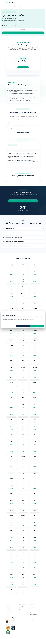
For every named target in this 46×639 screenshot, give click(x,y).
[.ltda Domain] (34, 450)
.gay (11, 391)
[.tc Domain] (23, 554)
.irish (23, 421)
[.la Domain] (11, 435)
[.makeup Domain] (23, 458)
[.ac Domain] (11, 273)
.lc (34, 435)
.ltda (34, 450)
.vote (11, 576)
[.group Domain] (34, 398)
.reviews (23, 517)
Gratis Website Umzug (34, 618)
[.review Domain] (11, 517)
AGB (30, 612)
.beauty (23, 295)
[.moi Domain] (11, 465)
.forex (11, 384)
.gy (11, 406)
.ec (34, 361)
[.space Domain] (11, 310)
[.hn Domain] (34, 406)
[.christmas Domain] (34, 332)
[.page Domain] (23, 487)
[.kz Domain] (23, 265)
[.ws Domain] (34, 583)
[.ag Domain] (23, 280)
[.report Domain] (23, 509)
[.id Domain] (23, 413)
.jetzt (34, 421)
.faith (11, 376)
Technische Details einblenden (23, 132)
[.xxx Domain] (11, 591)
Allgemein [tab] (10, 119)
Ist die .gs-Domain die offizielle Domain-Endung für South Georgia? (23, 246)
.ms (11, 472)
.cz (34, 347)
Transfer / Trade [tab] (24, 119)
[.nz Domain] (34, 480)
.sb (34, 517)
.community (34, 339)
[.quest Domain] (11, 509)
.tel (34, 554)
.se (23, 524)
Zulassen (37, 326)
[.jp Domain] (23, 428)
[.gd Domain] (23, 391)
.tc (23, 554)
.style (34, 546)
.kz (23, 265)
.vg (23, 568)
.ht (11, 413)
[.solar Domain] (34, 539)
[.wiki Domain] (23, 583)
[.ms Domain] (11, 472)
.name (11, 480)
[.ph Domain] (23, 495)
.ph (23, 495)
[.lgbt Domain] (11, 443)
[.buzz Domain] (23, 302)
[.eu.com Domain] (23, 369)
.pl (34, 495)
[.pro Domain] (23, 502)
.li (23, 443)
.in (34, 413)
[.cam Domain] (23, 310)
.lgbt (11, 443)
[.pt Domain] (34, 502)
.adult (23, 273)
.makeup (23, 458)
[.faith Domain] (11, 376)
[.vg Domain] (23, 568)
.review (11, 517)
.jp (23, 428)
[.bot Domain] (11, 302)
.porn (11, 502)
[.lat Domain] (23, 435)
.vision (34, 568)
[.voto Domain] (23, 576)
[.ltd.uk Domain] (23, 450)
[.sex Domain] (11, 531)
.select (34, 524)
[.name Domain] (11, 480)
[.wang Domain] (34, 576)
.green (23, 398)
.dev (11, 361)
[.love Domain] (11, 450)
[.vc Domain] (11, 568)
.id (23, 413)
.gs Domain (20, 6)
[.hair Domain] (23, 406)
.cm (23, 339)
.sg (23, 531)
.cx (23, 347)
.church (11, 339)
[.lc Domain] (34, 435)
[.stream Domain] (23, 546)
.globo (11, 265)
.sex (11, 531)
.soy (11, 546)
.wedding (11, 583)
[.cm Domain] (23, 339)
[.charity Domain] (23, 332)
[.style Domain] (34, 546)
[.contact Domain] (11, 347)
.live (34, 443)
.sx (11, 554)
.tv (23, 561)
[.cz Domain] (34, 347)
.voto (23, 576)
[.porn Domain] (11, 502)
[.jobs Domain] (11, 428)
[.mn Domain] (34, 458)
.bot (11, 302)
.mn (34, 458)
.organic (11, 487)
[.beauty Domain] (23, 295)
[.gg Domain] (34, 391)
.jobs (11, 428)
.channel (11, 332)
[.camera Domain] (34, 310)
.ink (11, 421)
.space (11, 310)
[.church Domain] (11, 339)
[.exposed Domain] (34, 369)
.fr (23, 384)
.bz (34, 302)
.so (23, 539)
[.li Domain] (23, 443)
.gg (34, 391)
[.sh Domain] (34, 531)
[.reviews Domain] (23, 517)
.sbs (11, 524)
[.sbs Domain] (11, 524)
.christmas (34, 332)
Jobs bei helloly (32, 619)
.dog (23, 361)
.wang (34, 576)
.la (11, 435)
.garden (34, 384)
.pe (34, 487)
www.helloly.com (9, 6)
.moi (11, 465)
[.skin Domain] (11, 539)
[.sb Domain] (34, 517)
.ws (34, 583)
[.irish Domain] (23, 421)
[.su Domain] (34, 265)
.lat (23, 435)
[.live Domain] (34, 443)
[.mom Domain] (23, 465)
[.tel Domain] (34, 554)
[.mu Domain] (23, 472)
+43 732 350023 (20, 608)
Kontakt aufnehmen (23, 200)
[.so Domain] (23, 539)
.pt (34, 502)
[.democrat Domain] (34, 354)
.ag (23, 280)
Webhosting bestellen (34, 609)
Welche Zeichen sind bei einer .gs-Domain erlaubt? (23, 237)
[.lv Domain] (11, 458)
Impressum (32, 610)
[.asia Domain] (23, 288)
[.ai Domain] (34, 280)
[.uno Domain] (34, 561)
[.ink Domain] (11, 421)
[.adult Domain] (23, 273)
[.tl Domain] (11, 561)
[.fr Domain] (23, 384)
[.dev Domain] (11, 361)
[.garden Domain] (34, 384)
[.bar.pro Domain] (11, 295)
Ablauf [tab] (30, 119)
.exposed (34, 369)
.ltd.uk (23, 450)
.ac (11, 273)
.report (23, 509)
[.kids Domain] (34, 428)
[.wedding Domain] (11, 583)
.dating (23, 354)
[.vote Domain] (11, 576)
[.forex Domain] (11, 384)
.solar (34, 539)
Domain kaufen (32, 607)
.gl (11, 398)
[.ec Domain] (34, 361)
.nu (23, 480)
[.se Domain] (23, 524)
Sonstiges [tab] (35, 119)
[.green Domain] (23, 398)
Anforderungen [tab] (17, 119)
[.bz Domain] (34, 302)
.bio (34, 295)
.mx (34, 472)
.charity (23, 332)
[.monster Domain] (34, 465)
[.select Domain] (34, 524)
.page (23, 487)
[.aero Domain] (11, 280)
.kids (34, 428)
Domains (14, 6)
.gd (23, 391)
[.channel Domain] (11, 332)
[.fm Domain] (34, 376)
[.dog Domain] (23, 361)
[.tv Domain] (23, 561)
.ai (34, 280)
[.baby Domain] (34, 288)
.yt (23, 591)
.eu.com (23, 369)
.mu (23, 472)
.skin (11, 539)
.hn (34, 406)
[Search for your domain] (23, 29)
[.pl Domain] (34, 495)
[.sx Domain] (11, 554)
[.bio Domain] (34, 295)
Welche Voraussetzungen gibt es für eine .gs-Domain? (23, 232)
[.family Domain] (23, 376)
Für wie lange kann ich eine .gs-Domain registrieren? (23, 241)
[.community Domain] (34, 339)
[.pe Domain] (34, 487)
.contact (11, 347)
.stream (23, 546)
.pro (23, 502)
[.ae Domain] (34, 273)
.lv (11, 458)
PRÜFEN (23, 32)
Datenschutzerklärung (34, 614)
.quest (11, 509)
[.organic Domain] (11, 487)
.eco (11, 369)
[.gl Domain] (11, 398)
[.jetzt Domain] (34, 421)
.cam (23, 310)
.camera (34, 310)
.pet (11, 495)
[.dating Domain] (23, 354)
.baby (34, 288)
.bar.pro (11, 295)
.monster (34, 465)
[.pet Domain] (11, 495)
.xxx (11, 591)
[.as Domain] (11, 288)
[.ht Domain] (11, 413)
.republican (34, 509)
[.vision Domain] (34, 568)
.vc (11, 568)
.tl (11, 561)
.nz (34, 480)
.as (11, 288)
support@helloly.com (21, 610)
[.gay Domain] (11, 391)
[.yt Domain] (23, 591)
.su (34, 265)
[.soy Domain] (11, 546)
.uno (34, 561)
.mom (23, 465)
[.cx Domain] (23, 347)
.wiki (23, 583)
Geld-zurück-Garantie (34, 616)
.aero (11, 280)
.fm (34, 376)
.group (34, 398)
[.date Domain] (11, 354)
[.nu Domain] (23, 480)
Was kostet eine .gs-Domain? (23, 228)
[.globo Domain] (11, 265)
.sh (34, 531)
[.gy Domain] (11, 406)
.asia (23, 288)
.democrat (34, 354)
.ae (34, 273)
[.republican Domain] (34, 509)
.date (11, 354)
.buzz (23, 302)
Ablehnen (23, 326)
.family (23, 376)
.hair (23, 406)
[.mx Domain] (34, 472)
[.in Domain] (34, 413)
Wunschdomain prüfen (23, 67)
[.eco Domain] (11, 369)
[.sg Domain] (23, 531)
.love (11, 450)
